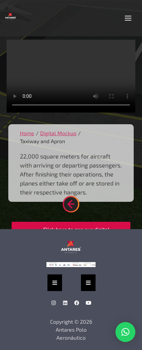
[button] (128, 18)
